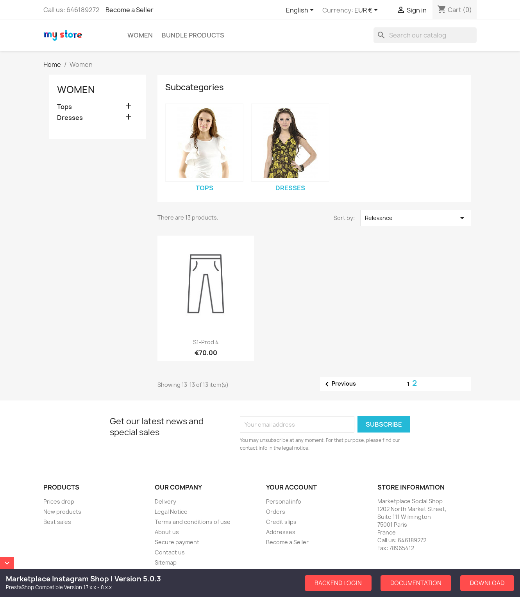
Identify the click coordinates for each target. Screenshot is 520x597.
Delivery (165, 501)
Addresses (280, 532)
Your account (291, 487)
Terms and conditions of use (193, 522)
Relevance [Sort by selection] (415, 218)
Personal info (283, 501)
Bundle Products (193, 35)
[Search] (425, 35)
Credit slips (281, 522)
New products (62, 511)
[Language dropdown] (301, 10)
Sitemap (166, 562)
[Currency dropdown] (367, 10)
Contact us (170, 552)
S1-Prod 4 (206, 342)
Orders (275, 511)
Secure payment (177, 542)
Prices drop (58, 501)
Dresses (70, 118)
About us (167, 532)
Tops (64, 107)
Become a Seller (129, 9)
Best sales (57, 522)
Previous (339, 384)
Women (140, 35)
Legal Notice (171, 511)
